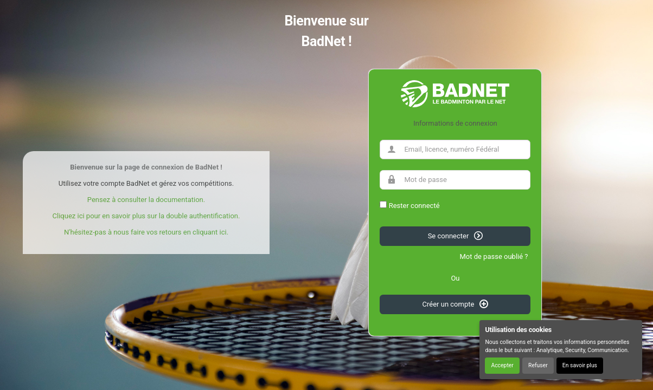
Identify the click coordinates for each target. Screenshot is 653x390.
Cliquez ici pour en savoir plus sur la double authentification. (146, 216)
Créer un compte (455, 304)
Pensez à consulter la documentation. (146, 200)
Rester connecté (414, 206)
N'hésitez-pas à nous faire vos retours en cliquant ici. (146, 232)
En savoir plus (579, 365)
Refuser (538, 365)
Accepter (502, 365)
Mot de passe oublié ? (493, 256)
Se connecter (455, 235)
